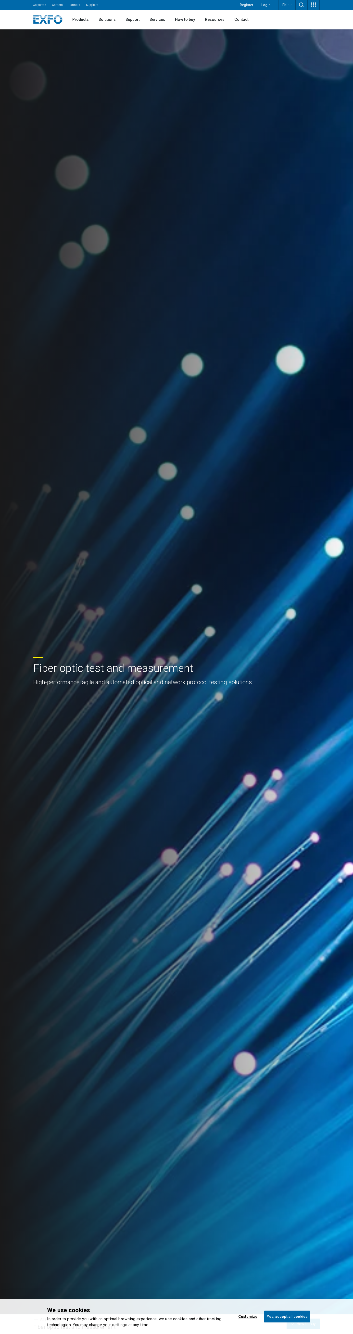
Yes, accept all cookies (287, 1316)
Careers (57, 5)
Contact (241, 19)
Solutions (107, 19)
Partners (74, 5)
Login (265, 5)
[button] (301, 5)
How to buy (185, 19)
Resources (215, 19)
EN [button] (286, 5)
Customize (247, 1316)
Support (133, 19)
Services (157, 19)
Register (246, 5)
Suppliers (92, 5)
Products (80, 19)
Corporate (39, 5)
